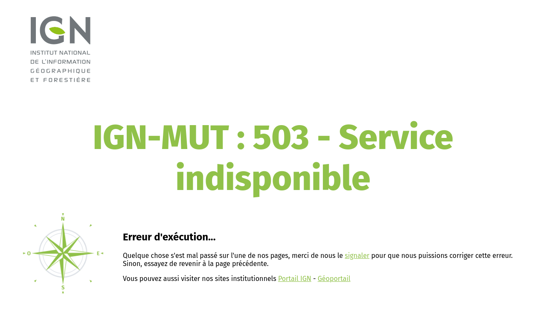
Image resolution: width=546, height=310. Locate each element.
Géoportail (334, 279)
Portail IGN (294, 279)
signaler (357, 256)
